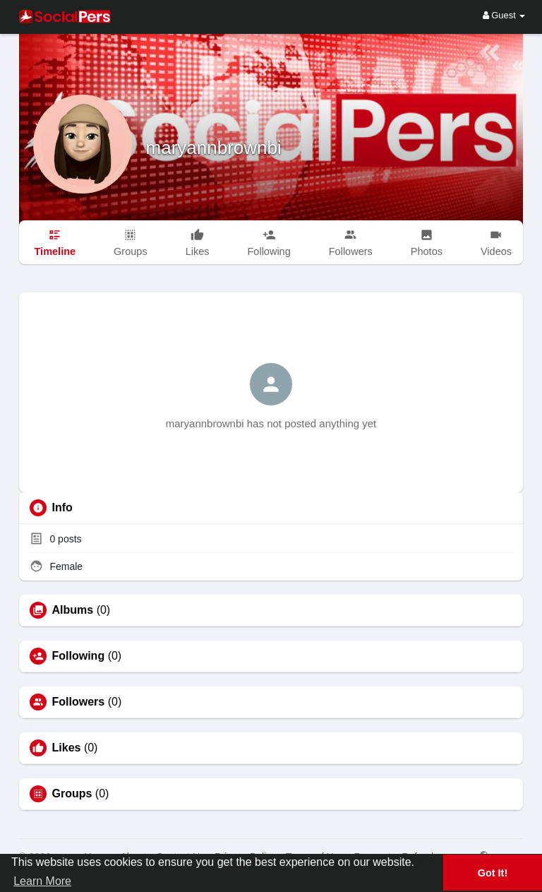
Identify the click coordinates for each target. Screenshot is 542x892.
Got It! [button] (492, 873)
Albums (73, 610)
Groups (72, 793)
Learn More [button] (42, 881)
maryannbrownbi (214, 147)
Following (78, 656)
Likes (66, 748)
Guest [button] (504, 15)
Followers (78, 702)
